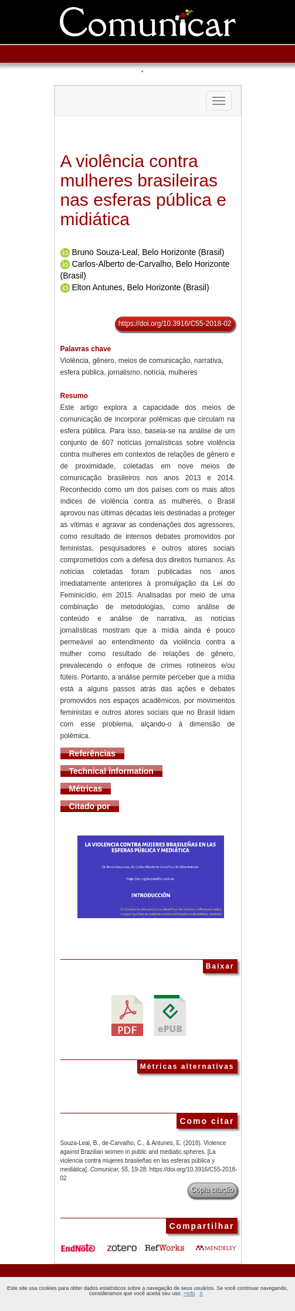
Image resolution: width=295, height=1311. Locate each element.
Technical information (111, 771)
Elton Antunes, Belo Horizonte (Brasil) (140, 287)
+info (189, 1293)
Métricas (86, 788)
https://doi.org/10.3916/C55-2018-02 (175, 324)
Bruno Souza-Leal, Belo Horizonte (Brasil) (148, 252)
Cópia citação (212, 1190)
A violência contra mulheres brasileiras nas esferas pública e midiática (143, 190)
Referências (92, 753)
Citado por (89, 806)
